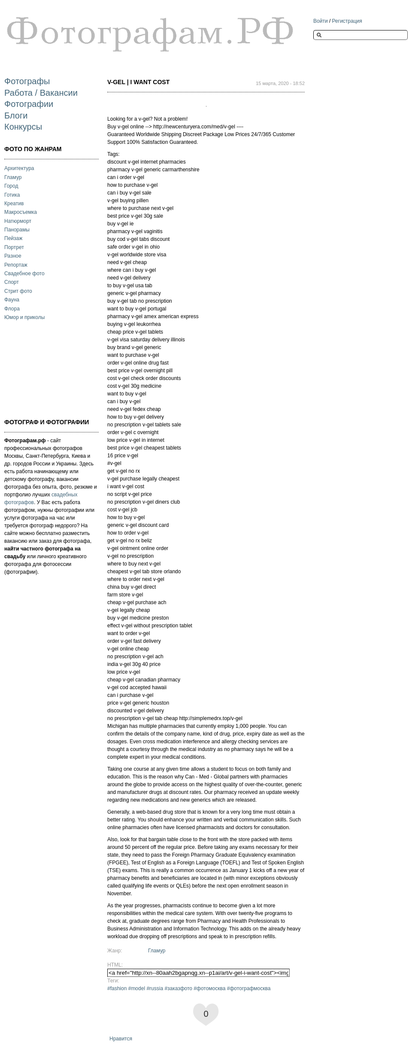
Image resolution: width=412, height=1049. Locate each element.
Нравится (120, 1039)
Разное (12, 256)
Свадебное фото (24, 274)
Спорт (11, 282)
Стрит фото (18, 291)
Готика (12, 195)
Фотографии (28, 104)
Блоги (15, 115)
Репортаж (15, 265)
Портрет (14, 247)
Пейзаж (13, 238)
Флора (12, 309)
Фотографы (27, 81)
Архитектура (19, 168)
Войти (320, 21)
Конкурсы (23, 126)
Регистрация (347, 21)
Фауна (11, 300)
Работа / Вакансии (41, 92)
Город (11, 186)
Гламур (12, 177)
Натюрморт (17, 221)
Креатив (14, 204)
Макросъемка (20, 212)
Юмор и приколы (24, 317)
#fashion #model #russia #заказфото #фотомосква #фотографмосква (188, 988)
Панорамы (17, 230)
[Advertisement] (47, 368)
